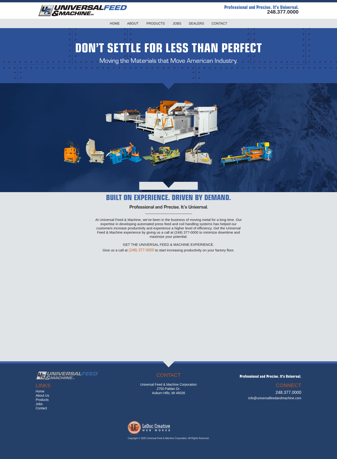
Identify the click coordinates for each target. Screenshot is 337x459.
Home (40, 391)
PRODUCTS (156, 23)
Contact (41, 408)
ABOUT (132, 23)
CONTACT (219, 23)
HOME (115, 23)
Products (42, 400)
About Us (42, 395)
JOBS (177, 23)
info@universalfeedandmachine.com (274, 398)
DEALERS (196, 23)
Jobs (39, 404)
